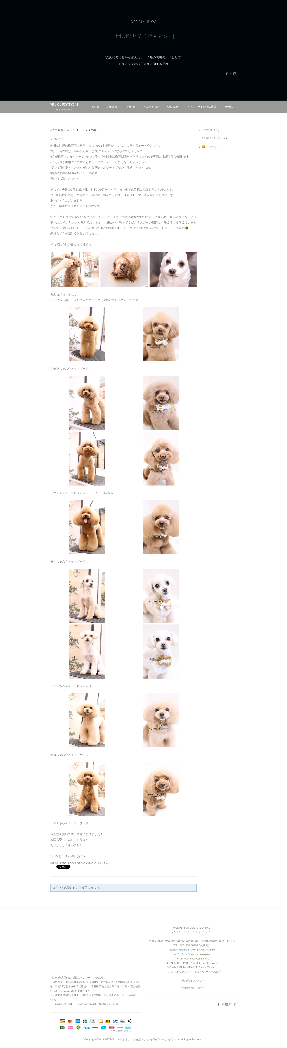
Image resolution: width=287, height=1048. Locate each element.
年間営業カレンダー (191, 987)
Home (95, 106)
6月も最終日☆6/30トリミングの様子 (75, 130)
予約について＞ (195, 980)
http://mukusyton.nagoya (196, 954)
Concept (112, 106)
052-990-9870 (188, 945)
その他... (229, 106)
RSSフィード (214, 147)
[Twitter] (230, 76)
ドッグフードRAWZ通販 (201, 106)
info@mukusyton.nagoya (195, 958)
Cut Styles (173, 106)
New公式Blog (152, 106)
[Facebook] (226, 76)
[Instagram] (234, 76)
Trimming (130, 106)
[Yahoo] (234, 1004)
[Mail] (230, 1004)
